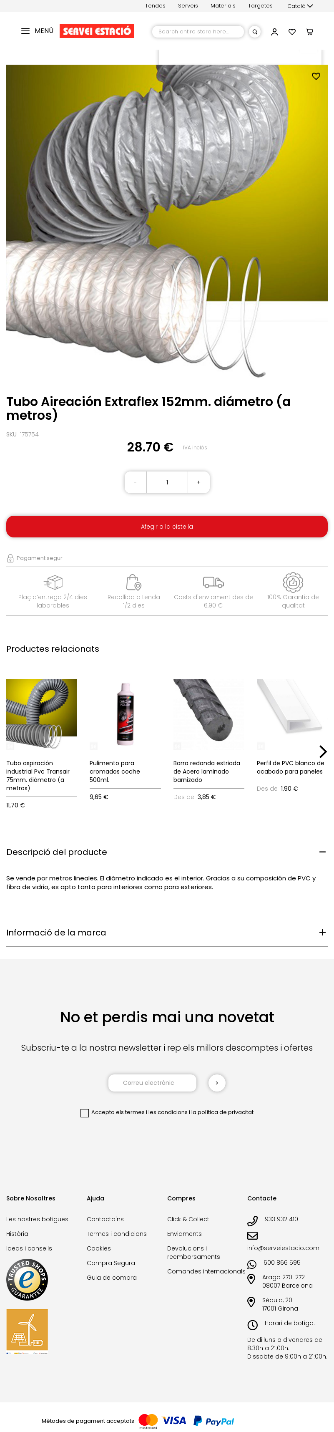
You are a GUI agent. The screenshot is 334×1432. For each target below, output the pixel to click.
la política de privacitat (222, 1112)
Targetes (260, 6)
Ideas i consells (29, 1248)
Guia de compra (112, 1277)
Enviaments (184, 1234)
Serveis (188, 6)
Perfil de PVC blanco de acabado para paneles (290, 767)
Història (17, 1234)
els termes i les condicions (152, 1112)
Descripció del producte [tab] (56, 852)
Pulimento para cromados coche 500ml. (115, 771)
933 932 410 (281, 1219)
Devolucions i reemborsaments (193, 1252)
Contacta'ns (105, 1219)
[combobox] (198, 32)
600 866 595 (282, 1262)
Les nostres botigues (37, 1219)
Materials (223, 6)
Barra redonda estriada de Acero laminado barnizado (206, 771)
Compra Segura (111, 1263)
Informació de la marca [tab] (56, 932)
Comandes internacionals (206, 1271)
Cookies (99, 1248)
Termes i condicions (117, 1234)
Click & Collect (188, 1219)
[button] (300, 6)
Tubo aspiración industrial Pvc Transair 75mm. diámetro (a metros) (38, 775)
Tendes (155, 6)
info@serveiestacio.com (283, 1248)
